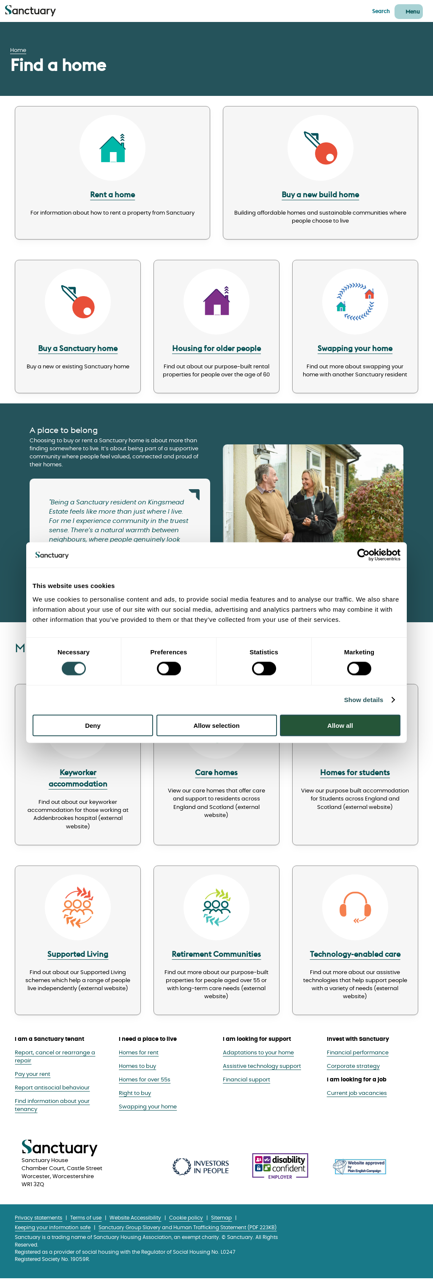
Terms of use (85, 1224)
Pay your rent (32, 1081)
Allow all (340, 725)
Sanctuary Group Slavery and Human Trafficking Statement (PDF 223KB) (188, 1234)
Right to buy (135, 1100)
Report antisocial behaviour (52, 1094)
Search (381, 11)
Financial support (246, 1086)
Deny (93, 725)
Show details (364, 699)
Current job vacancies (357, 1100)
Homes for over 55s (144, 1086)
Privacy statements (38, 1224)
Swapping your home (148, 1113)
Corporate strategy (353, 1072)
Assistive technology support (262, 1072)
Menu (413, 11)
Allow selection (216, 725)
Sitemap (221, 1224)
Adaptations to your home (258, 1059)
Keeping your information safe (52, 1234)
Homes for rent (139, 1059)
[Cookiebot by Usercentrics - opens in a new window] (363, 555)
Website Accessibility (135, 1224)
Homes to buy (137, 1072)
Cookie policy (186, 1224)
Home (18, 50)
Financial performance (358, 1059)
